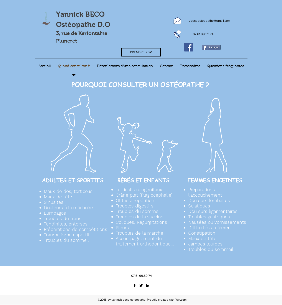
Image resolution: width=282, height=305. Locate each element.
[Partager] (211, 47)
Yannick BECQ (81, 14)
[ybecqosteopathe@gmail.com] (209, 20)
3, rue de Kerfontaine (81, 33)
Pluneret (66, 41)
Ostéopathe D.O (83, 24)
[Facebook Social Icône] (188, 47)
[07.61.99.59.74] (203, 34)
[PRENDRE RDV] (141, 52)
